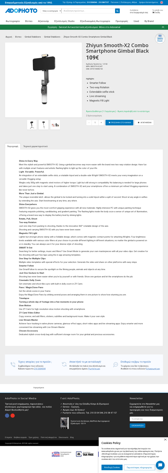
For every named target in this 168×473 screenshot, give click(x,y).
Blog (72, 437)
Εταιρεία (8, 437)
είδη (157, 11)
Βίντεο (28, 21)
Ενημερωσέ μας (153, 369)
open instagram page (13, 416)
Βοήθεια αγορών (20, 437)
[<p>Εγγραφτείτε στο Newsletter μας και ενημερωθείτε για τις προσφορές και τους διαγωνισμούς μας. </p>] (146, 419)
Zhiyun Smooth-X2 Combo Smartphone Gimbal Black (87, 37)
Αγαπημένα (145, 122)
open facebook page (7, 416)
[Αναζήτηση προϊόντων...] (80, 10)
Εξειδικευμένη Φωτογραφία (95, 21)
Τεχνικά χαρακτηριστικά (35, 146)
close (165, 439)
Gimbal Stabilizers (33, 37)
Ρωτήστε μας (94, 369)
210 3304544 (40, 369)
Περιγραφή (12, 146)
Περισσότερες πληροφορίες (139, 467)
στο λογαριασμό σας (139, 11)
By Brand (149, 21)
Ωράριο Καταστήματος (148, 2)
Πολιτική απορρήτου (49, 437)
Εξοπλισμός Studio (64, 21)
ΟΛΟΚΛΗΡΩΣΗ (137, 425)
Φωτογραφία (13, 21)
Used (136, 21)
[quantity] (95, 122)
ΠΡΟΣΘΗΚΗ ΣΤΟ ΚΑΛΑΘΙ (120, 122)
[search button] (117, 10)
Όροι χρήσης (34, 437)
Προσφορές (122, 21)
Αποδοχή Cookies (112, 467)
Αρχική (9, 37)
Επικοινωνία (63, 437)
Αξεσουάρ (43, 21)
